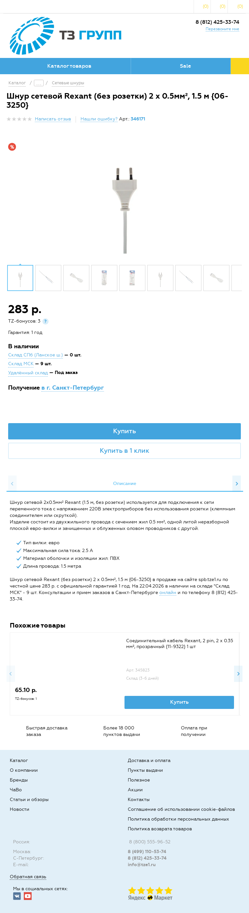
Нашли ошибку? (99, 119)
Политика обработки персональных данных (178, 819)
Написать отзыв (53, 119)
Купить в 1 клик (124, 450)
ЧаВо (16, 790)
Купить (124, 431)
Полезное (139, 780)
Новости (19, 809)
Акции (135, 790)
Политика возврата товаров (160, 829)
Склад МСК (21, 364)
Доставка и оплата (149, 760)
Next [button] (236, 484)
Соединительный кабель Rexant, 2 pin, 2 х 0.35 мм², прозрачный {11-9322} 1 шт (179, 643)
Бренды (19, 780)
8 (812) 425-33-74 (217, 22)
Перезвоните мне (222, 29)
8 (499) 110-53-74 (147, 851)
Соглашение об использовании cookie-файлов (181, 809)
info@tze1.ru (142, 864)
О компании (24, 770)
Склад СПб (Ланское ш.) (35, 355)
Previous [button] (12, 484)
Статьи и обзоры (29, 799)
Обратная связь (28, 876)
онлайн (167, 592)
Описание (124, 483)
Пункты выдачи (145, 770)
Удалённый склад (28, 373)
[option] (124, 200)
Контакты (139, 799)
